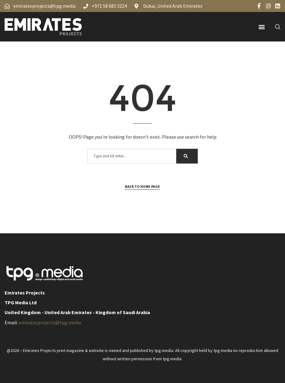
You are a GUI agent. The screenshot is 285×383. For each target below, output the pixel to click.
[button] (261, 27)
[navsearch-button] (274, 26)
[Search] (187, 156)
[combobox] (131, 156)
